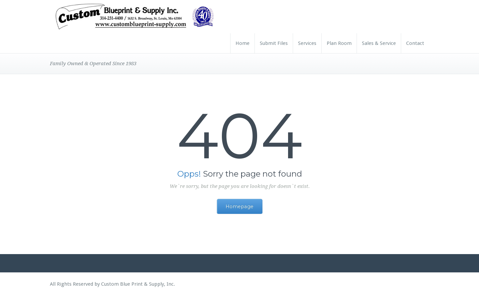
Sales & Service (379, 43)
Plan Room (339, 43)
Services (307, 43)
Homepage (240, 207)
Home (242, 43)
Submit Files (274, 43)
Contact (415, 43)
